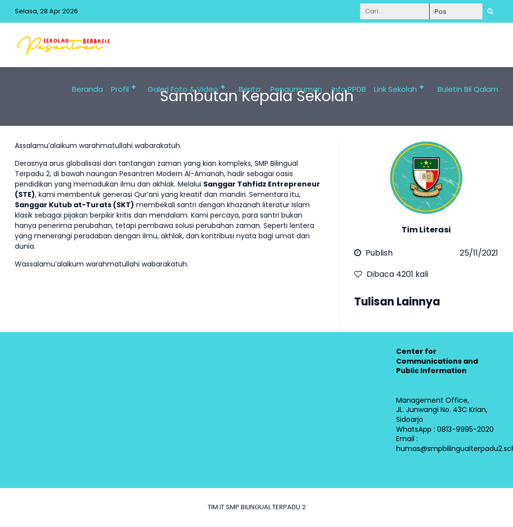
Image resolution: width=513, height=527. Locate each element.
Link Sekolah (395, 89)
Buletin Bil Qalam (468, 89)
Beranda (87, 89)
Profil (120, 89)
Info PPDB (349, 89)
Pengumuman (296, 89)
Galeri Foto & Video (182, 89)
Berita (249, 89)
